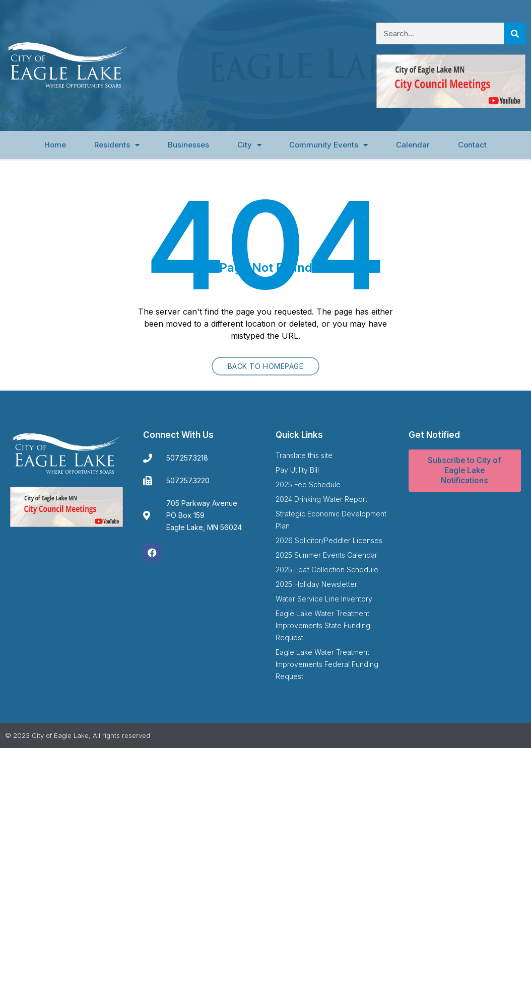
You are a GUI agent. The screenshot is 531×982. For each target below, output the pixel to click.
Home (55, 144)
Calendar (413, 144)
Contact (472, 144)
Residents (117, 145)
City (249, 145)
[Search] (514, 33)
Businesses (188, 144)
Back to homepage (266, 366)
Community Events (328, 145)
